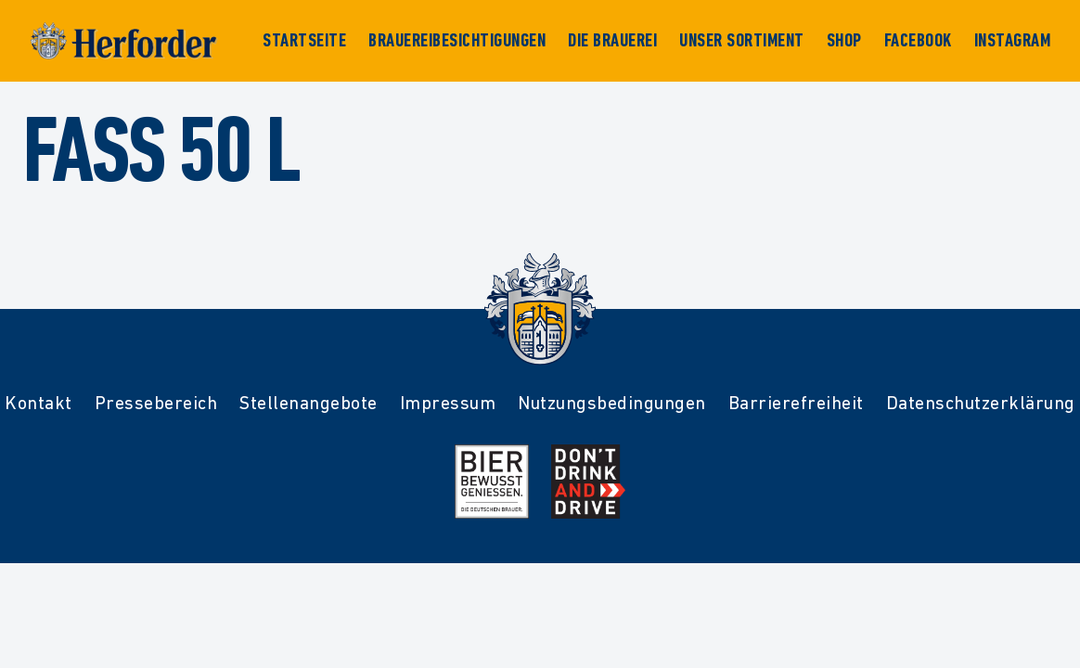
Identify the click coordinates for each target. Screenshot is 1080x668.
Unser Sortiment (741, 41)
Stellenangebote (308, 402)
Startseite (304, 41)
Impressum (448, 402)
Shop (844, 41)
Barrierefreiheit (796, 402)
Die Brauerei (612, 41)
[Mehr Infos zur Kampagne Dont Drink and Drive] (588, 481)
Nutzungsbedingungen (612, 402)
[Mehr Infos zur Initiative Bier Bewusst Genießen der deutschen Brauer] (492, 481)
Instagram (1012, 41)
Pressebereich (156, 402)
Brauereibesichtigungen (457, 41)
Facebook (918, 41)
